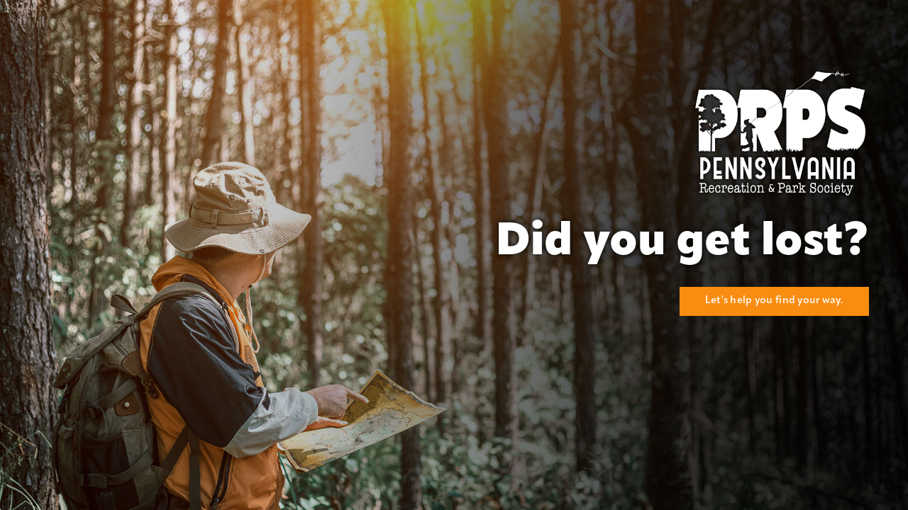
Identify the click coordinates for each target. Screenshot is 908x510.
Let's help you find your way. (774, 300)
